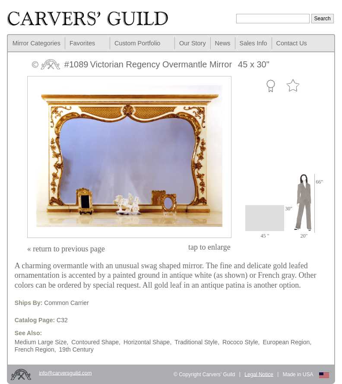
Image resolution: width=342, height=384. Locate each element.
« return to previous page (66, 248)
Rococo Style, (241, 342)
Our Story (192, 43)
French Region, (35, 349)
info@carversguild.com (65, 373)
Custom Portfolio (137, 43)
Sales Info (253, 43)
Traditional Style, (196, 342)
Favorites (82, 43)
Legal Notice (258, 374)
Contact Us (291, 43)
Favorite (292, 85)
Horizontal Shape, (147, 342)
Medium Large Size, (42, 342)
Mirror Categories (36, 43)
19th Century (76, 349)
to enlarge (209, 247)
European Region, (287, 342)
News (223, 43)
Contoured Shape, (95, 342)
